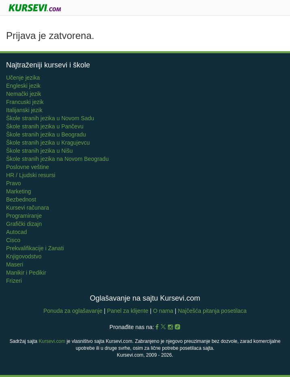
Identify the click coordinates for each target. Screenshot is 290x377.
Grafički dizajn (24, 224)
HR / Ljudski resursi (30, 175)
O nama (163, 311)
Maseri (14, 264)
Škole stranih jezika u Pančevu (45, 126)
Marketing (18, 191)
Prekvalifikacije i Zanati (35, 248)
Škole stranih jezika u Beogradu (46, 134)
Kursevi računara (27, 207)
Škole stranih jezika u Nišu (39, 150)
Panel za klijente (128, 311)
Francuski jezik (25, 102)
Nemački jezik (23, 94)
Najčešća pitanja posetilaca (212, 311)
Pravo (13, 183)
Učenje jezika (23, 77)
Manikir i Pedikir (26, 272)
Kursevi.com (52, 341)
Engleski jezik (23, 85)
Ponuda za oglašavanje (73, 311)
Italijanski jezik (24, 110)
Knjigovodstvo (23, 256)
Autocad (16, 232)
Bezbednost (21, 199)
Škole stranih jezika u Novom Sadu (50, 118)
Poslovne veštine (27, 167)
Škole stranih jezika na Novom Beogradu (57, 159)
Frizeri (14, 280)
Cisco (13, 240)
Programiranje (24, 215)
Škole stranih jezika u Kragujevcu (48, 142)
